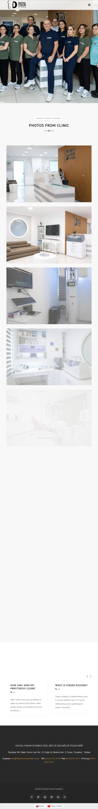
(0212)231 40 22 (73, 758)
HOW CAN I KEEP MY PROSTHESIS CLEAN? (23, 687)
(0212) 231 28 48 (52, 758)
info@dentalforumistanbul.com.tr (25, 758)
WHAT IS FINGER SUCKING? (71, 685)
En (14, 692)
